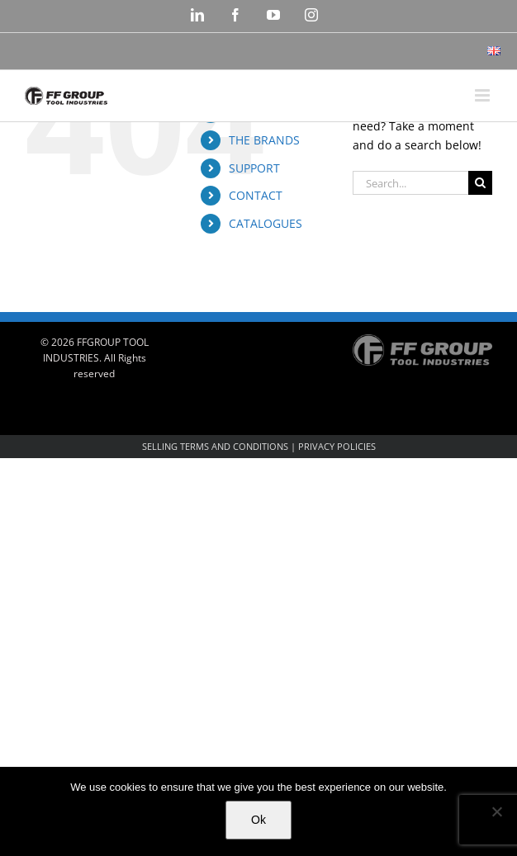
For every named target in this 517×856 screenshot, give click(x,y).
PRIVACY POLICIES (337, 446)
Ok (258, 819)
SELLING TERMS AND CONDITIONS (215, 446)
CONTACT (255, 195)
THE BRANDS (264, 140)
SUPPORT (254, 168)
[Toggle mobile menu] (483, 95)
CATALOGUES (265, 223)
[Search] (480, 183)
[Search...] (410, 183)
